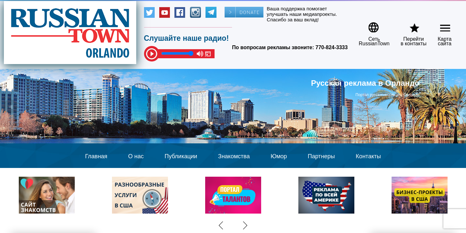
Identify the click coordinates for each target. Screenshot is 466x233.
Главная (96, 156)
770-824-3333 (332, 47)
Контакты (368, 156)
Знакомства (234, 156)
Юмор (279, 156)
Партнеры (321, 156)
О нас (136, 156)
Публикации (180, 156)
